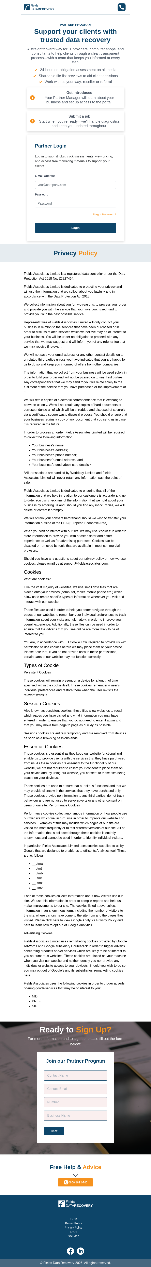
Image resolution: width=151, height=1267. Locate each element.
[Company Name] (75, 1116)
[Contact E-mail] (75, 1089)
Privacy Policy (73, 1227)
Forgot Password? (104, 214)
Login (75, 227)
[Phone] (75, 1102)
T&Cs (73, 1219)
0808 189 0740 (75, 1182)
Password (41, 194)
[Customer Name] (75, 1076)
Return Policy (73, 1223)
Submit (53, 1131)
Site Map (73, 1236)
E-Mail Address (45, 175)
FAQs (73, 1231)
